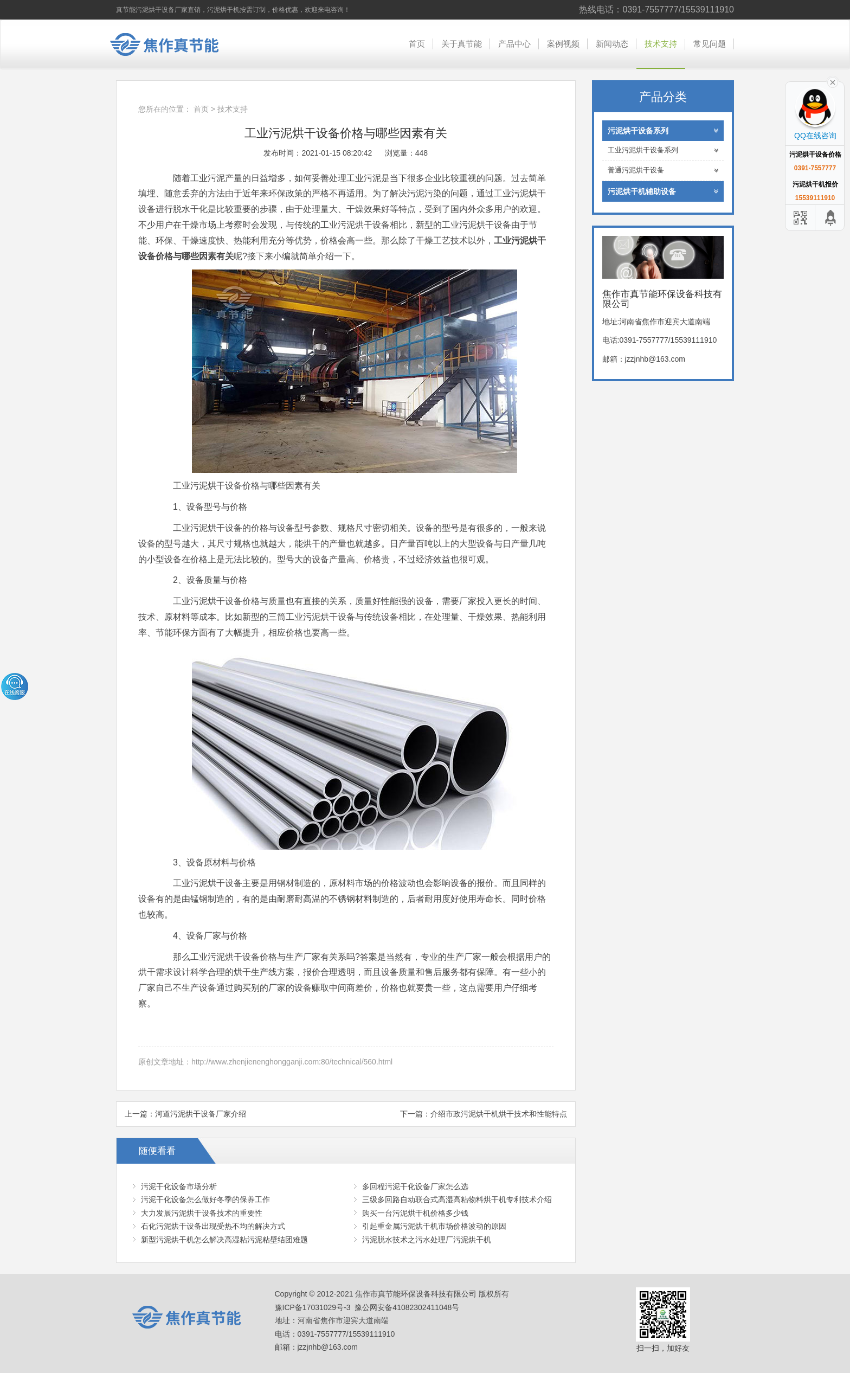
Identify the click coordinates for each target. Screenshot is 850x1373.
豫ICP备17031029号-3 (313, 1307)
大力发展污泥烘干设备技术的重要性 (201, 1213)
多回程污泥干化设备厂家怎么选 (415, 1186)
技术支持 (661, 43)
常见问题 (709, 43)
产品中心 (514, 43)
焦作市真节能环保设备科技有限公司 (173, 44)
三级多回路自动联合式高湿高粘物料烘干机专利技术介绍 (457, 1199)
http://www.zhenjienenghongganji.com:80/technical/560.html (291, 1061)
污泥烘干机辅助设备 (663, 191)
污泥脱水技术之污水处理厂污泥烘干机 (426, 1239)
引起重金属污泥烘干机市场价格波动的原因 (434, 1226)
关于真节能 (461, 43)
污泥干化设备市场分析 (179, 1186)
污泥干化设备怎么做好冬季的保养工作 (205, 1199)
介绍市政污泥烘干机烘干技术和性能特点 (498, 1113)
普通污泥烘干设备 (663, 170)
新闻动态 (612, 43)
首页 (417, 43)
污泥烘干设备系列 (663, 130)
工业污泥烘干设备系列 (663, 150)
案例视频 (563, 43)
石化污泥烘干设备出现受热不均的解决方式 (213, 1226)
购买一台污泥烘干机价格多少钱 (415, 1213)
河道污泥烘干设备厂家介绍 (200, 1113)
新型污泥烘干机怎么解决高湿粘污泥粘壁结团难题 (224, 1239)
